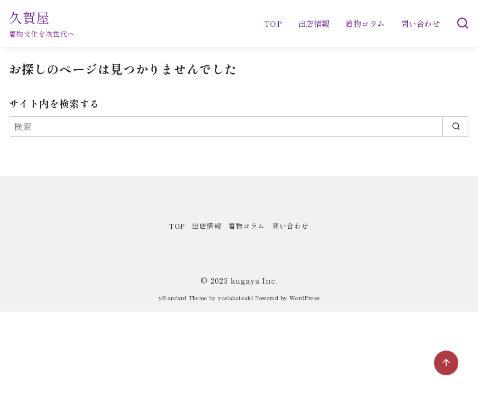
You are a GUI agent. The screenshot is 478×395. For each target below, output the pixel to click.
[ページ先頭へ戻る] (446, 363)
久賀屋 (29, 17)
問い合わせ (420, 23)
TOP (273, 23)
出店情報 (314, 23)
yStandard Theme (183, 298)
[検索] (462, 24)
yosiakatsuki (235, 298)
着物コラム (365, 23)
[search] (455, 126)
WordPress (304, 298)
